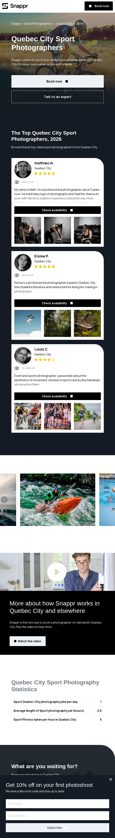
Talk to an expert (57, 97)
